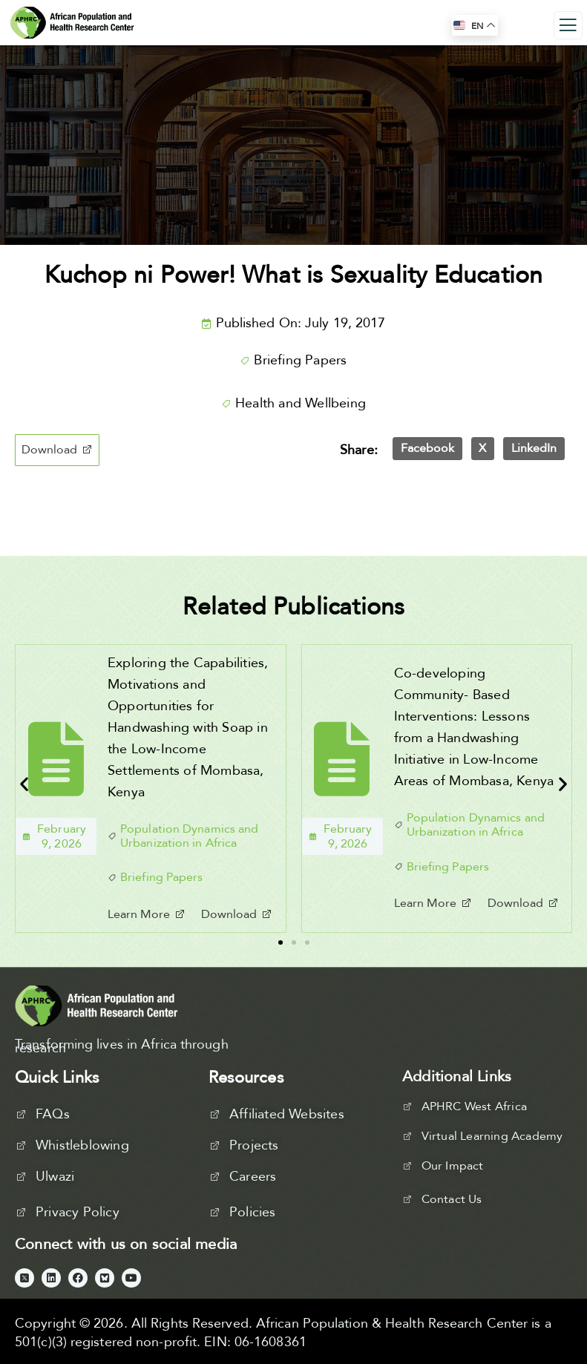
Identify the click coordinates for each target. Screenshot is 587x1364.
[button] (57, 450)
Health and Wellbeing (300, 403)
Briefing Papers (300, 360)
